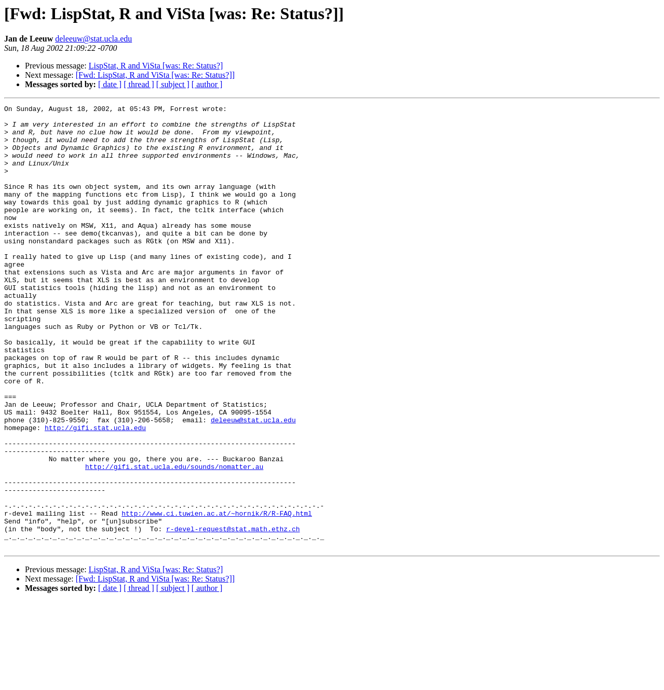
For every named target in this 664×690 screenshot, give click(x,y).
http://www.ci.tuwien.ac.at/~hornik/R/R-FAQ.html (216, 595)
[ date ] (109, 84)
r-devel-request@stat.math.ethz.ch (233, 614)
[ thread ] (139, 84)
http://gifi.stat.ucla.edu (95, 493)
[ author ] (207, 84)
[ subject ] (172, 84)
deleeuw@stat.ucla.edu (93, 38)
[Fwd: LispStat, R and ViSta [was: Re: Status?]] (155, 75)
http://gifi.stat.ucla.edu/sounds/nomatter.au (174, 539)
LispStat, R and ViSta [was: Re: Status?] (156, 65)
